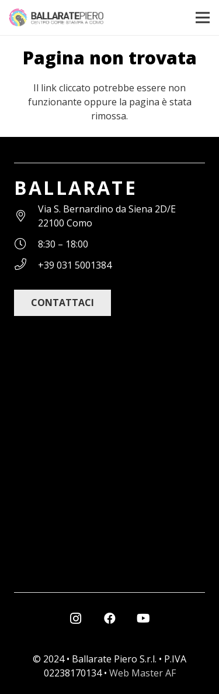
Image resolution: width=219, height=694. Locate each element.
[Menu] (202, 17)
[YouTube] (143, 618)
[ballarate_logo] (56, 17)
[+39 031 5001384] (26, 265)
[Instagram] (76, 618)
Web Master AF (142, 672)
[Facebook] (109, 618)
